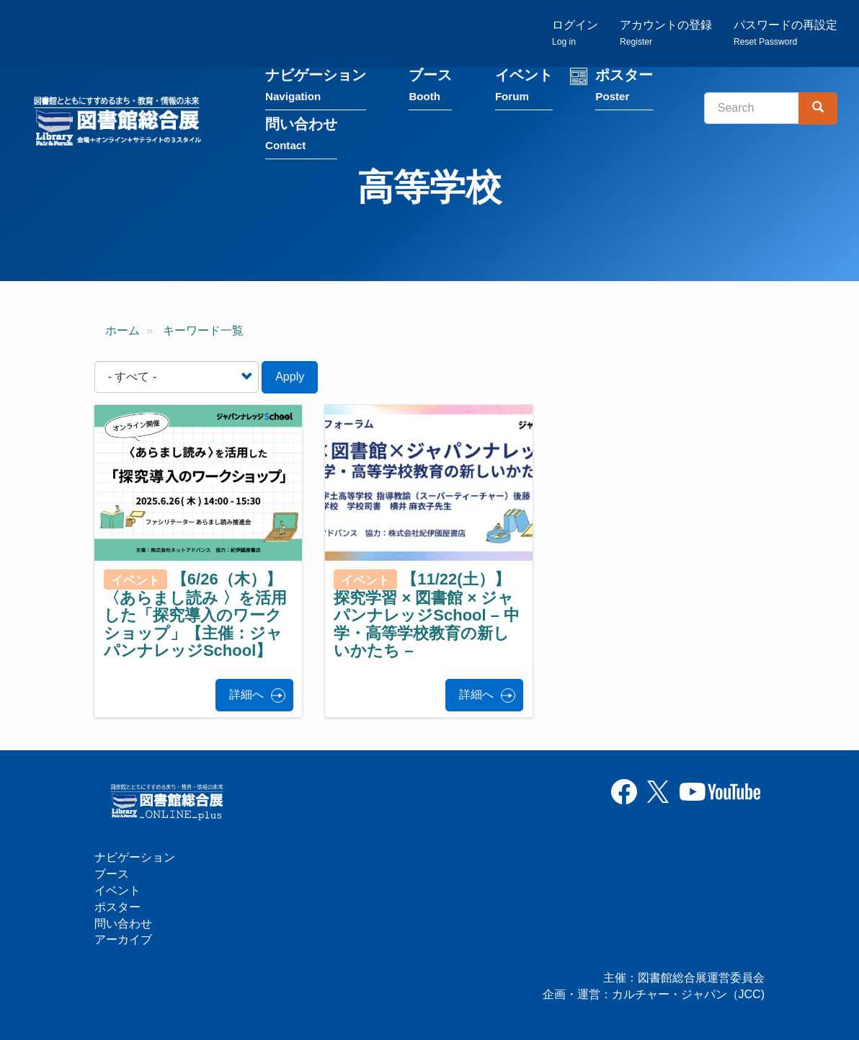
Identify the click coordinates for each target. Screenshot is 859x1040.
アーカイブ (123, 939)
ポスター (624, 85)
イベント (524, 85)
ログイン (575, 33)
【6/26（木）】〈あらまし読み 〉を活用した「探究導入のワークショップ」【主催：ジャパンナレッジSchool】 (195, 614)
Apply (289, 376)
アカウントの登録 (666, 33)
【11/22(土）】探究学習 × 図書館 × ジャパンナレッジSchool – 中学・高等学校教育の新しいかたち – (427, 614)
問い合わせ (301, 134)
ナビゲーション (315, 85)
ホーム (122, 330)
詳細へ (246, 694)
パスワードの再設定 (785, 33)
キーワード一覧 (203, 330)
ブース (430, 85)
